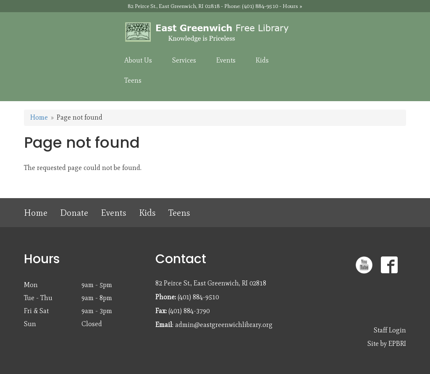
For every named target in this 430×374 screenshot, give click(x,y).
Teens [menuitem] (133, 80)
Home (39, 117)
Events (113, 212)
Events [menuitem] (226, 60)
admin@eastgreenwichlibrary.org (224, 325)
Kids (147, 212)
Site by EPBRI (386, 344)
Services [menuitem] (184, 60)
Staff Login (390, 330)
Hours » (292, 6)
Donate (74, 212)
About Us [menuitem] (138, 60)
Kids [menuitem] (262, 60)
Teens (179, 212)
